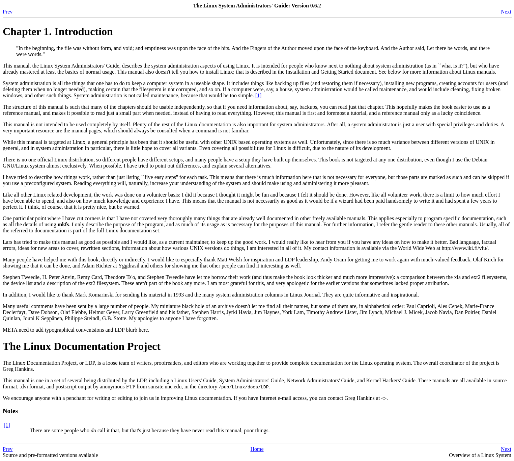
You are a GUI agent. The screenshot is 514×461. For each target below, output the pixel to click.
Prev (7, 12)
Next (506, 12)
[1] (258, 95)
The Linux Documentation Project (82, 346)
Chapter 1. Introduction (58, 31)
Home (256, 449)
